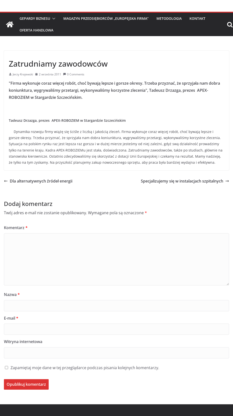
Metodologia (169, 18)
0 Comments (73, 74)
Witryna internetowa (23, 341)
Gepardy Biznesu (35, 18)
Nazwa (12, 294)
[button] (52, 18)
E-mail (11, 318)
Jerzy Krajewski (23, 74)
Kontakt (197, 18)
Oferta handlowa (36, 30)
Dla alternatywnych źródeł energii (38, 181)
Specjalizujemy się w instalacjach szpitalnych (185, 181)
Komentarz (16, 227)
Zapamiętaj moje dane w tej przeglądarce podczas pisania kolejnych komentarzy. (85, 367)
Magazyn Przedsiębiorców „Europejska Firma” (106, 18)
